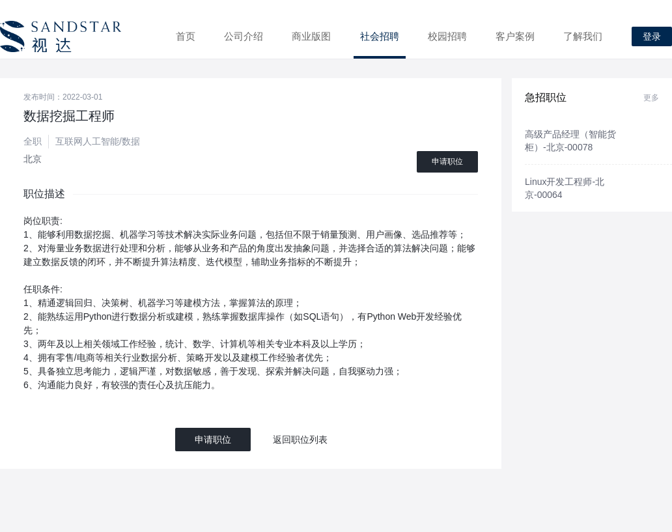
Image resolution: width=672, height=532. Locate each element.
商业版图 (311, 36)
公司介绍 (243, 36)
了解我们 (582, 36)
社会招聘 (379, 36)
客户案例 (515, 36)
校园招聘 (447, 36)
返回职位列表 (300, 439)
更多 (651, 97)
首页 (185, 36)
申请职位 (447, 161)
